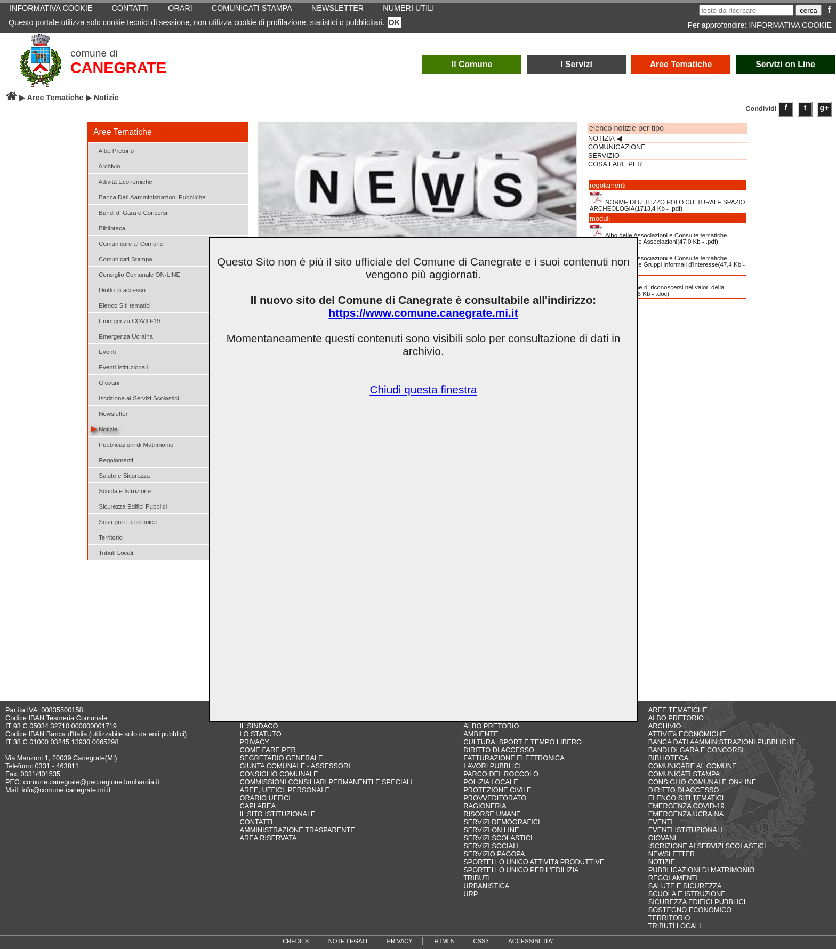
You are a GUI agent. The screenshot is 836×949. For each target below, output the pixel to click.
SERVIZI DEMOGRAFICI (501, 822)
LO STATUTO (260, 734)
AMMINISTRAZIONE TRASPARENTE (297, 830)
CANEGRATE (118, 67)
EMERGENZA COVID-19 (686, 806)
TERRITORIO (669, 918)
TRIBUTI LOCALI (674, 926)
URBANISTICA (486, 886)
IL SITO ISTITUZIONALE (277, 814)
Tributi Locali (112, 552)
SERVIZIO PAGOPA (494, 854)
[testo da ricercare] (746, 10)
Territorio (107, 536)
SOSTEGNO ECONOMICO (690, 910)
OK (394, 22)
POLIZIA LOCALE (490, 782)
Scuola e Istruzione (121, 490)
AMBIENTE (480, 734)
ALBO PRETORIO (491, 726)
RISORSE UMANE (491, 814)
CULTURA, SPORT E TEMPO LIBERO (522, 742)
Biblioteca (108, 227)
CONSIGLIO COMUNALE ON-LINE (702, 782)
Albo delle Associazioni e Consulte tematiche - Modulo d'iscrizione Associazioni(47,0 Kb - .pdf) (660, 234)
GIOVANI (662, 838)
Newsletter (109, 412)
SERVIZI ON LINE (491, 830)
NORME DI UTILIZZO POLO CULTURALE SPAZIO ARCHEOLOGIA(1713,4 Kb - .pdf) (667, 201)
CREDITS (296, 941)
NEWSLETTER (671, 854)
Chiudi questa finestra (423, 389)
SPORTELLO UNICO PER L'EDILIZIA (520, 870)
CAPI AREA (257, 806)
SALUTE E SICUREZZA (685, 886)
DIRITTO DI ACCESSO (498, 750)
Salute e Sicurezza (120, 474)
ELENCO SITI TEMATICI (686, 798)
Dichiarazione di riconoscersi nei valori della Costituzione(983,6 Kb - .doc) (657, 287)
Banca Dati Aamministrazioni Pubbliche (148, 196)
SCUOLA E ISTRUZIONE (687, 894)
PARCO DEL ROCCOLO (500, 774)
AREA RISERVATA (267, 838)
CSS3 (481, 941)
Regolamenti (112, 459)
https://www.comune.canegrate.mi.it (423, 313)
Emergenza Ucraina (122, 335)
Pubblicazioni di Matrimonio (132, 443)
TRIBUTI (476, 878)
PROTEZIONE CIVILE (497, 790)
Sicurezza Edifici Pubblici (129, 505)
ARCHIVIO (664, 726)
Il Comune (472, 64)
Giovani (105, 382)
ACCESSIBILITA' (530, 941)
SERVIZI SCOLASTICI (497, 838)
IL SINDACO (258, 726)
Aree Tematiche (681, 64)
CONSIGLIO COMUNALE (278, 774)
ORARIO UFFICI (264, 798)
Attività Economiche (121, 181)
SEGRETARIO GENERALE (281, 758)
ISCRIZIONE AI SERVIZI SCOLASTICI (707, 846)
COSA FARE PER (615, 164)
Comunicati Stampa (121, 258)
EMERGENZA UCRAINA (686, 814)
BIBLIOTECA (668, 758)
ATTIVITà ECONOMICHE (687, 734)
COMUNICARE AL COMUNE (692, 766)
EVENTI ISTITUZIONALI (685, 830)
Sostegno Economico (124, 521)
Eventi (103, 351)
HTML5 (444, 941)
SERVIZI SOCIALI (491, 846)
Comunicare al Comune (127, 242)
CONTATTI (255, 822)
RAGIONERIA (484, 806)
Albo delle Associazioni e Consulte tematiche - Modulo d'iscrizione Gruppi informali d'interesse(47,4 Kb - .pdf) (667, 260)
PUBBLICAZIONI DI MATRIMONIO (701, 870)
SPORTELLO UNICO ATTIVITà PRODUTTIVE (533, 862)
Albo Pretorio (112, 150)
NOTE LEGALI (347, 941)
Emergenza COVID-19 (125, 320)
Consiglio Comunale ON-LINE (135, 273)
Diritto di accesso (118, 289)
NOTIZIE (661, 862)
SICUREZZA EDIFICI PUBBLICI (697, 902)
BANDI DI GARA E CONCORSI (696, 750)
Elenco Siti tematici (120, 304)
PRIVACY (254, 742)
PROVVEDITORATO (494, 798)
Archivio (105, 165)
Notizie (104, 428)
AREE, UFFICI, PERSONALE (284, 790)
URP (470, 894)
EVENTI (660, 822)
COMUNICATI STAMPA (684, 774)
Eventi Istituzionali (119, 366)
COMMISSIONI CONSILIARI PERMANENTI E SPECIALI (325, 782)
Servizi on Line (785, 64)
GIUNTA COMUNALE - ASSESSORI (294, 766)
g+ (824, 107)
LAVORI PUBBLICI (492, 766)
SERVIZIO (604, 155)
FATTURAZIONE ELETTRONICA (514, 758)
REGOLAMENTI (673, 878)
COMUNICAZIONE (617, 147)
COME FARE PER (267, 750)
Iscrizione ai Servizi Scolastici (135, 397)
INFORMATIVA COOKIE (790, 25)
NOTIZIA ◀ (605, 138)
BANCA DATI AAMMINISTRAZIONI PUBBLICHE (722, 742)
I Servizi (576, 64)
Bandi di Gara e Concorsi (129, 211)
